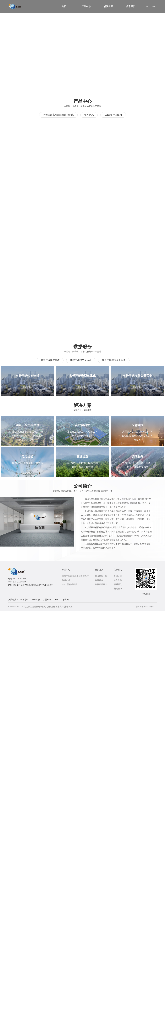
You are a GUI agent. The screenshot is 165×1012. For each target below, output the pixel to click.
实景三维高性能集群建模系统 (58, 115)
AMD (57, 600)
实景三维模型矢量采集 (114, 360)
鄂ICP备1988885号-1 (145, 607)
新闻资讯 (118, 588)
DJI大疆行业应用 (113, 115)
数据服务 (99, 580)
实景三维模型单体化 (80, 360)
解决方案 (99, 570)
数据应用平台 (101, 584)
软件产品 (89, 115)
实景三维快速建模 (50, 360)
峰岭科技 (36, 600)
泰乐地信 (24, 600)
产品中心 (66, 570)
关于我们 (118, 570)
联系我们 (118, 584)
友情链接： (13, 600)
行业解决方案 (101, 576)
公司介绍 (118, 576)
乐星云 (65, 600)
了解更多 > (27, 387)
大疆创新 (47, 600)
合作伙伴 (118, 580)
